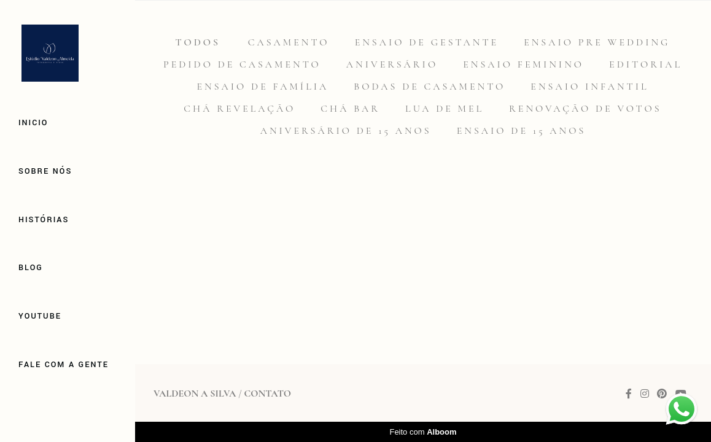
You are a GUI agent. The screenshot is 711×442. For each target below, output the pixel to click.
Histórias (43, 219)
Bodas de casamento (429, 86)
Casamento (289, 42)
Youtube (39, 316)
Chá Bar (350, 109)
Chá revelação (239, 109)
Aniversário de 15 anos (346, 131)
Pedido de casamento (242, 64)
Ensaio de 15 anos (521, 131)
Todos (197, 42)
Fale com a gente (63, 364)
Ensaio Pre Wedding (597, 42)
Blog (30, 267)
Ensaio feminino (523, 64)
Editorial (645, 64)
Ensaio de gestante (427, 42)
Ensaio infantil (589, 86)
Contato (267, 393)
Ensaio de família (262, 86)
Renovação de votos (585, 109)
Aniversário (392, 64)
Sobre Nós (45, 171)
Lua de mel (444, 109)
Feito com (422, 431)
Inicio (33, 122)
